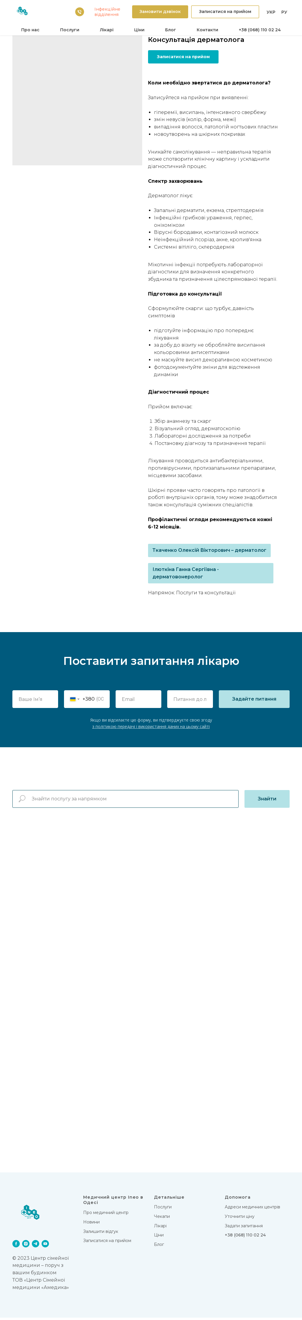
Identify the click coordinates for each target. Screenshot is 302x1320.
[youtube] (45, 1245)
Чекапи (162, 1218)
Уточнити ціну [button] (240, 1218)
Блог (170, 29)
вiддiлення (106, 14)
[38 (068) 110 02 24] (79, 11)
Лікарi (107, 29)
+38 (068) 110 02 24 (260, 29)
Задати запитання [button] (244, 1228)
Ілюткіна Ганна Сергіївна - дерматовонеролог (185, 573)
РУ (284, 12)
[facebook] (16, 1245)
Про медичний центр (106, 1215)
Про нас (30, 29)
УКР (271, 12)
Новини (91, 1224)
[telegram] (35, 1245)
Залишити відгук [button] (100, 1233)
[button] (160, 12)
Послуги (69, 29)
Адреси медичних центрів (252, 1209)
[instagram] (25, 1245)
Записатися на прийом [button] (107, 1243)
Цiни (139, 29)
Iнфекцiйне (107, 9)
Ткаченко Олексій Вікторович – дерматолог (209, 550)
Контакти (207, 29)
